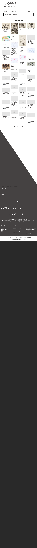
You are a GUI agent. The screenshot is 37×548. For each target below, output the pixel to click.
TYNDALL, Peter (22, 83)
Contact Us (29, 233)
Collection (9, 6)
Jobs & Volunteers (11, 237)
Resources (16, 11)
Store (2, 230)
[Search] (18, 14)
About (2, 232)
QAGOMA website (4, 229)
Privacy (16, 237)
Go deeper (12, 9)
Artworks (4, 9)
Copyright (20, 237)
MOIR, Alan (30, 70)
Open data (2, 228)
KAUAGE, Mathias (31, 43)
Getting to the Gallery (30, 230)
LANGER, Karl (5, 31)
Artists (9, 9)
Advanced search (31, 11)
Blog (2, 231)
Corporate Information (27, 237)
